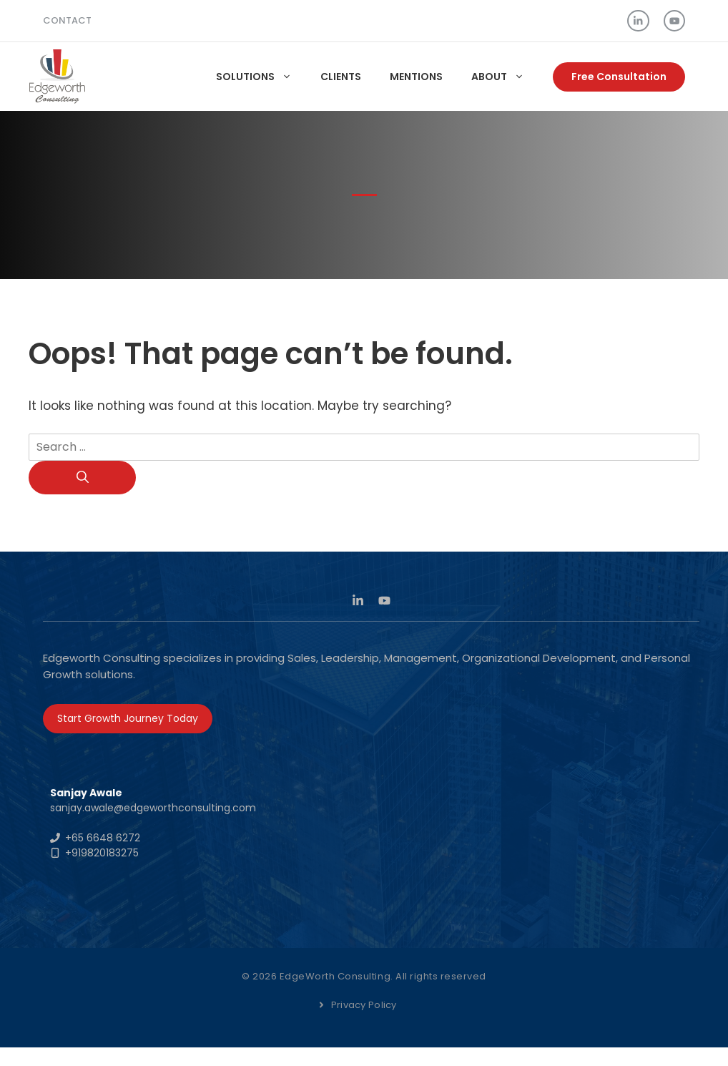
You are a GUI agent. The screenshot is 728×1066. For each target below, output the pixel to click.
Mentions (416, 76)
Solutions (261, 76)
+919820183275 (102, 853)
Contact (67, 20)
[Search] (82, 478)
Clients (340, 76)
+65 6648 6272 (102, 838)
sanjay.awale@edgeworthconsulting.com (153, 808)
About (504, 76)
